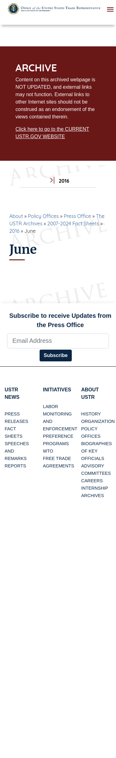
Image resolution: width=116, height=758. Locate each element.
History (91, 413)
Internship (94, 488)
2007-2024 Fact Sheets (73, 223)
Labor (50, 406)
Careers (92, 480)
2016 (14, 231)
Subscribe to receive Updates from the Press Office (60, 320)
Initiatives (57, 389)
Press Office (77, 216)
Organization (98, 421)
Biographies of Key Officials (96, 451)
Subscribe (55, 355)
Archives (92, 495)
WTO (48, 451)
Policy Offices (43, 216)
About (16, 216)
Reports (15, 465)
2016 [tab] (58, 181)
